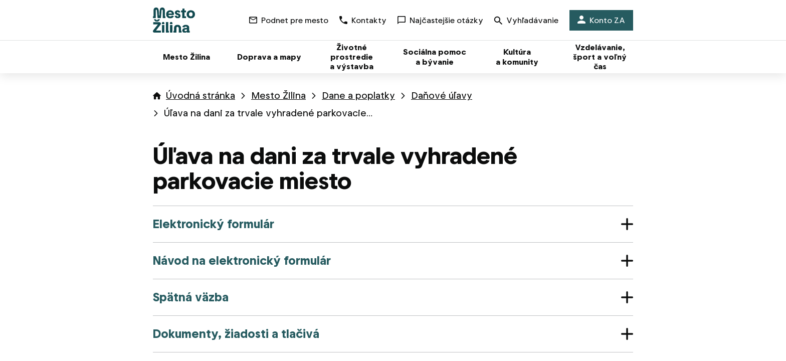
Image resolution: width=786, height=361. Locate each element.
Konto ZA (601, 20)
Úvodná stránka (200, 95)
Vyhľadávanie (526, 21)
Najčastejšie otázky (440, 20)
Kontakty (362, 20)
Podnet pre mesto (288, 20)
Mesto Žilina (278, 95)
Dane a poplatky (358, 95)
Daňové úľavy (441, 95)
